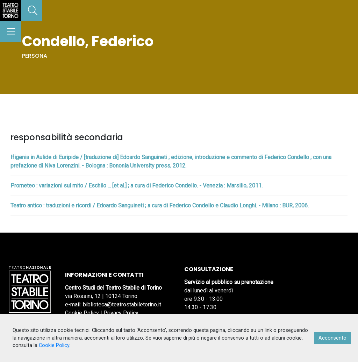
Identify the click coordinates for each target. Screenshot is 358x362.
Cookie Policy (82, 313)
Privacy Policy (120, 313)
